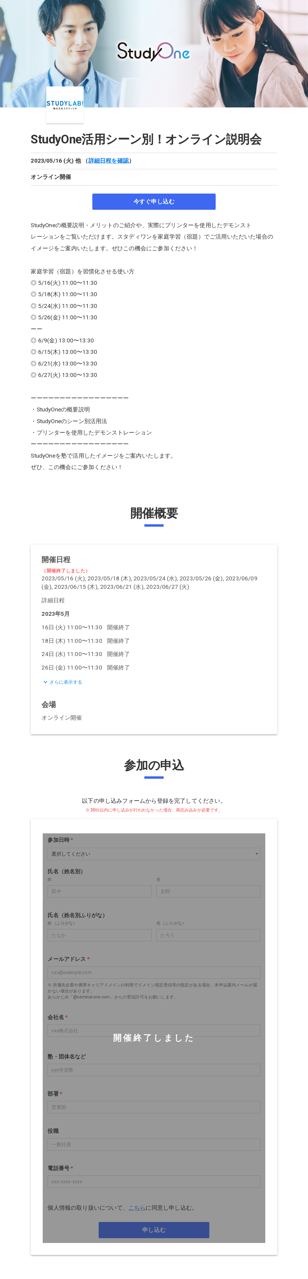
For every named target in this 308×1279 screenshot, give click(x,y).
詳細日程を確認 (108, 160)
